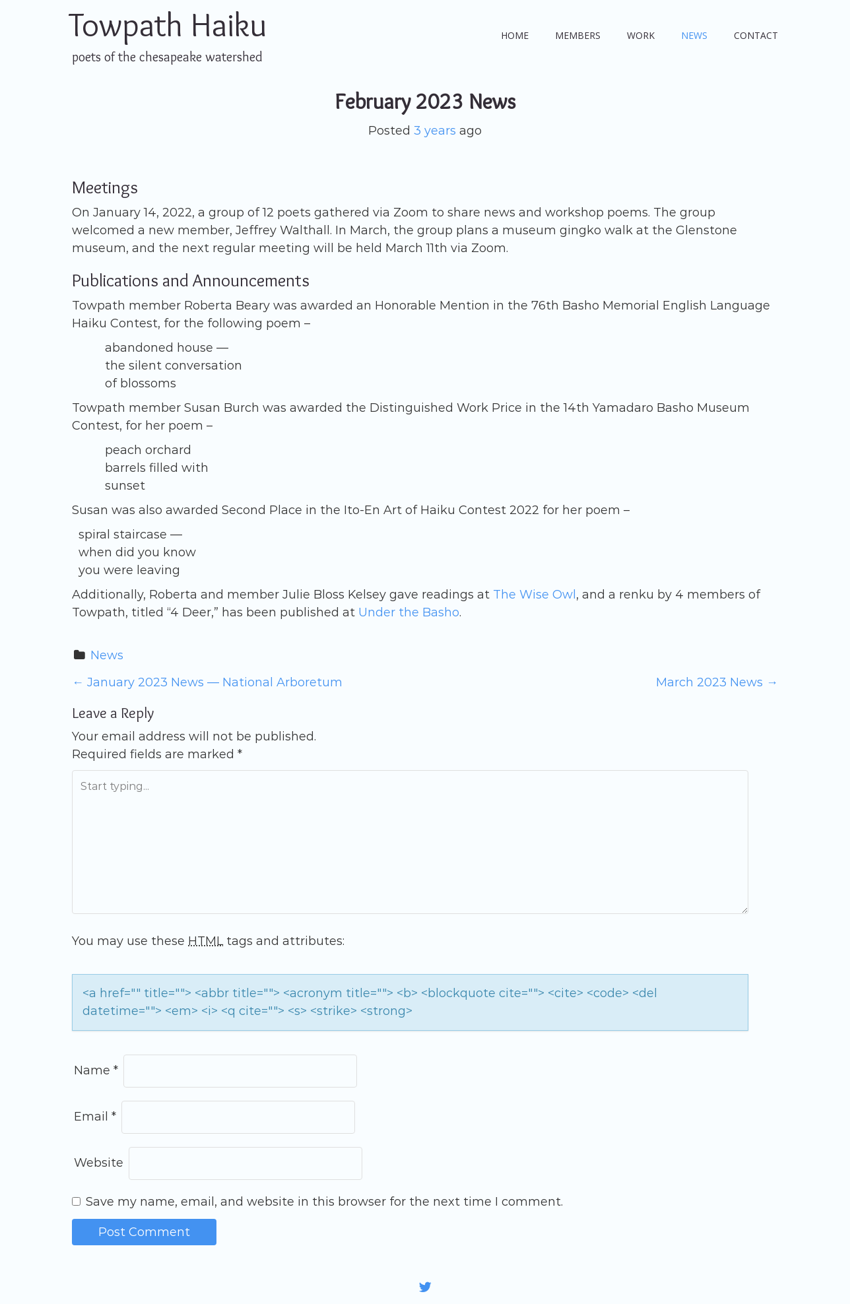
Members (578, 35)
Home (515, 35)
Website (98, 1163)
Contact (756, 35)
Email (95, 1116)
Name (96, 1070)
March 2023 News (717, 682)
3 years (435, 130)
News (694, 35)
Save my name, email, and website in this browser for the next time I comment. (324, 1201)
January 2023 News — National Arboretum (207, 682)
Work (641, 35)
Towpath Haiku (168, 25)
